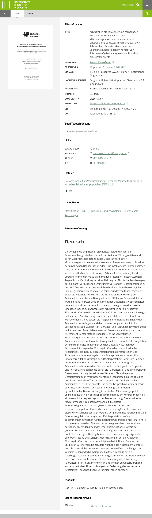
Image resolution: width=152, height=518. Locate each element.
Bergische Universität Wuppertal (107, 103)
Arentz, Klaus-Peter (100, 62)
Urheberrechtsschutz (101, 506)
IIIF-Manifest (99, 163)
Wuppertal (95, 67)
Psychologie (131, 211)
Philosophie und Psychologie (105, 211)
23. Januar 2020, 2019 (114, 67)
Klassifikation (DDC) (75, 211)
